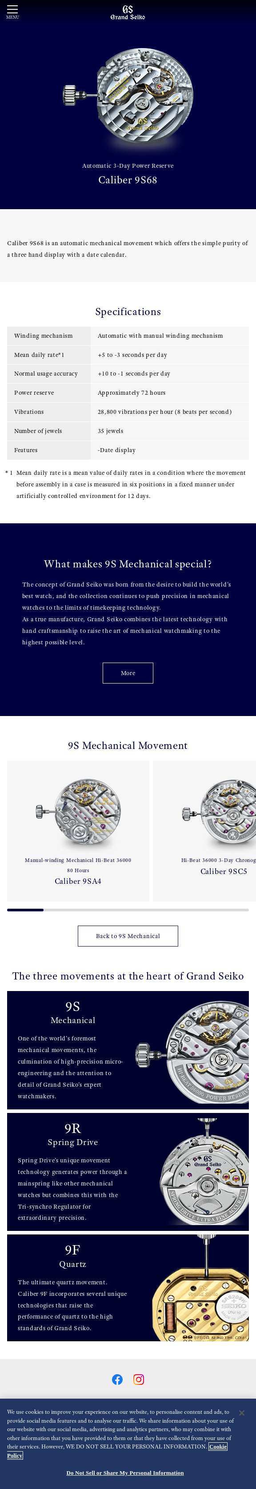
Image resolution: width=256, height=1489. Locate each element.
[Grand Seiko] (128, 12)
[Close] (242, 1413)
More (128, 673)
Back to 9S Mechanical (128, 936)
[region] (128, 1444)
